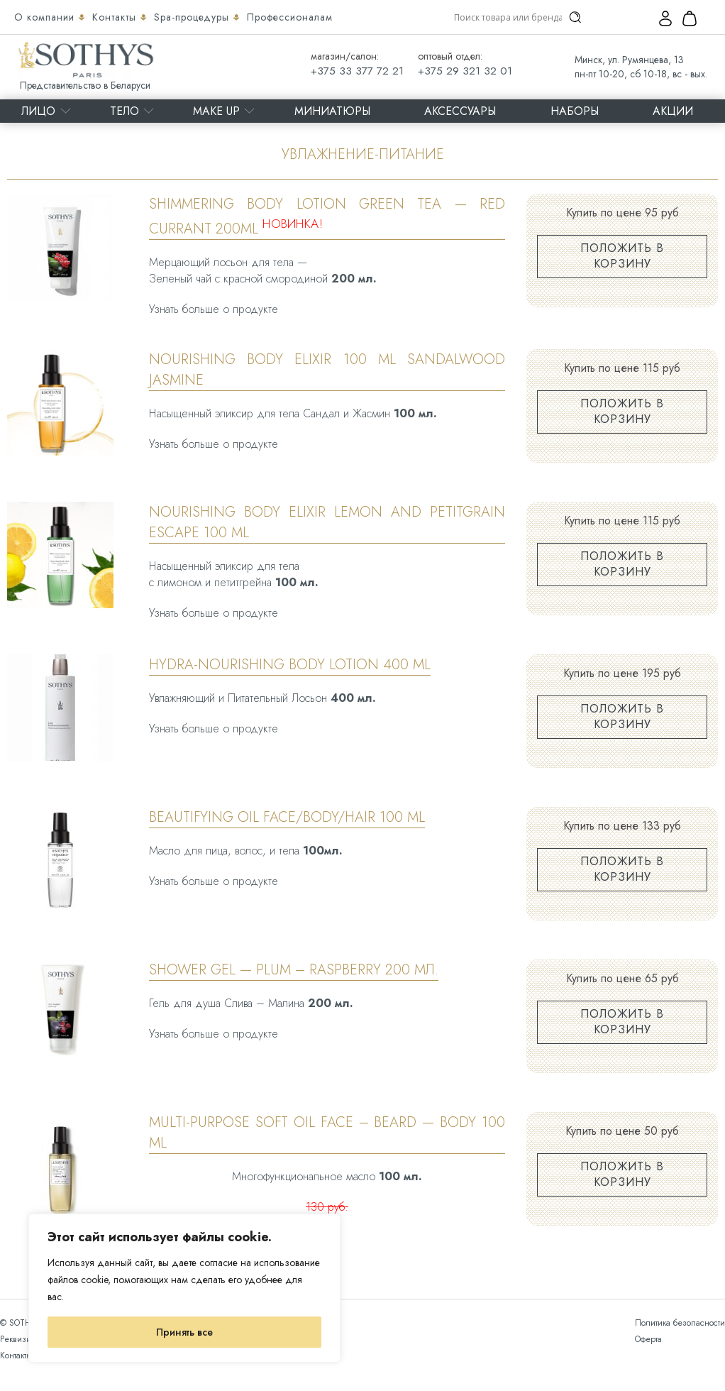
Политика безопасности (680, 1322)
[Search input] (508, 17)
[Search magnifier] (575, 17)
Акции (673, 111)
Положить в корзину (622, 256)
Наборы (574, 111)
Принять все (184, 1332)
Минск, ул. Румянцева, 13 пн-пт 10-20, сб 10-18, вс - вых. (641, 67)
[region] (184, 1288)
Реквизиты (19, 1339)
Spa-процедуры (193, 17)
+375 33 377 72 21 (357, 71)
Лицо (38, 111)
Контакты (116, 17)
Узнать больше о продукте (213, 309)
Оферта (648, 1339)
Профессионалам (290, 17)
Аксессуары (460, 111)
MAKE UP (216, 111)
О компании (46, 17)
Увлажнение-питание (363, 154)
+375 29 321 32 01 (465, 71)
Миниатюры (332, 111)
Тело (124, 111)
